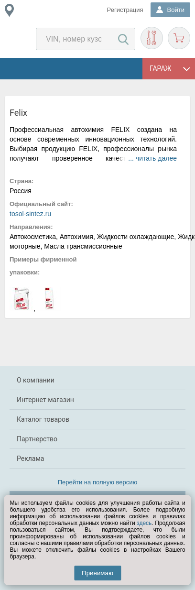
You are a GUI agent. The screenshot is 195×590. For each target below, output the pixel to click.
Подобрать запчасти (152, 38)
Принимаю (97, 573)
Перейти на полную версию (98, 482)
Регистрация (125, 9)
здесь (144, 523)
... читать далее (152, 158)
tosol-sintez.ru (30, 214)
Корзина (179, 38)
